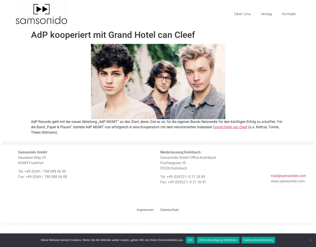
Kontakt (289, 14)
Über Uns (242, 14)
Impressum (145, 210)
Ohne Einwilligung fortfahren (218, 240)
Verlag (266, 14)
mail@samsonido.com (288, 176)
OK (190, 240)
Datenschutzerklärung (258, 240)
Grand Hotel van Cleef (230, 127)
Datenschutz (169, 210)
